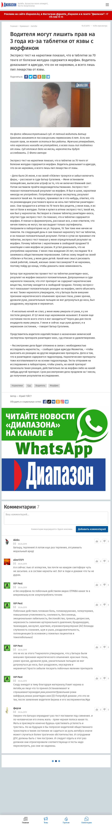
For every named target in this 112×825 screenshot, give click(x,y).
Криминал (24, 26)
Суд (29, 385)
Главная (14, 26)
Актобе (34, 26)
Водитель (40, 385)
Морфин (54, 385)
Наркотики (17, 385)
